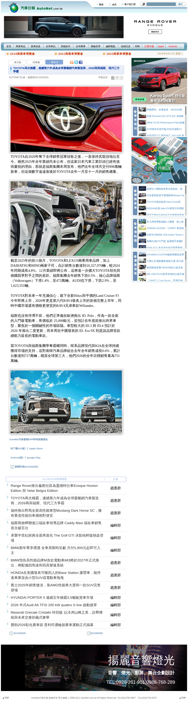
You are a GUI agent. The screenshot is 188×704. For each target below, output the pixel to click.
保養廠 (36, 62)
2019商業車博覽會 (22, 53)
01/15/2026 (17, 633)
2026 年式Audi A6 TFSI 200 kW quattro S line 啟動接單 (54, 605)
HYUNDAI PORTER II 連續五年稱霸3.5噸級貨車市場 (52, 598)
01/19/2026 (94, 633)
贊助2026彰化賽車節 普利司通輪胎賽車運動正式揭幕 (52, 625)
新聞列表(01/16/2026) (24, 466)
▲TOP (5, 698)
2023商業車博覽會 (119, 53)
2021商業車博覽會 (70, 53)
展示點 (17, 62)
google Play (34, 457)
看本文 (54, 62)
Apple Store (36, 448)
